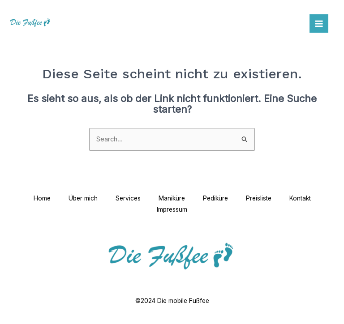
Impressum (172, 209)
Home (42, 198)
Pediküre (215, 198)
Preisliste (258, 198)
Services (128, 198)
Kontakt (300, 198)
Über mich (83, 198)
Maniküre (172, 198)
